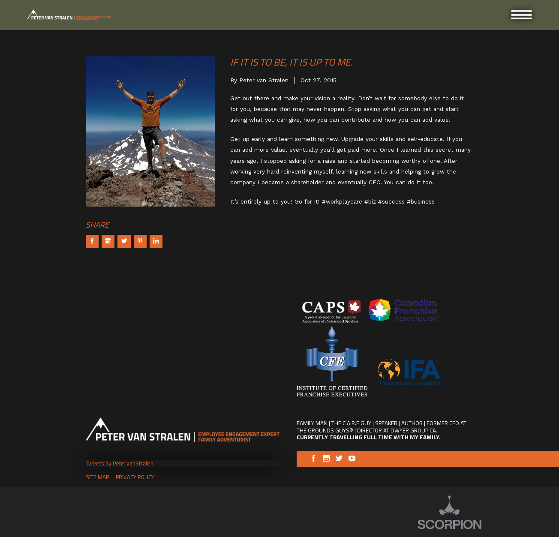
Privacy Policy (135, 477)
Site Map (97, 477)
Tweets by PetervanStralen (119, 463)
